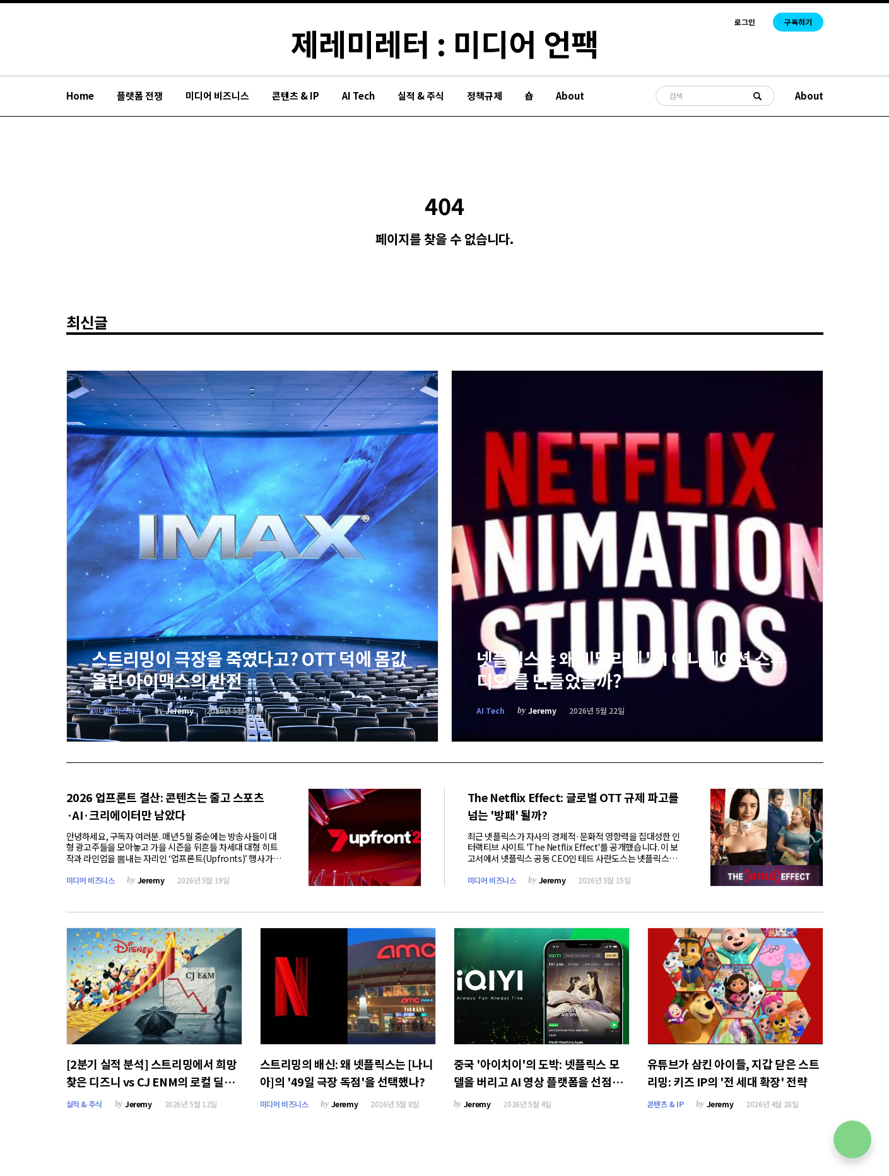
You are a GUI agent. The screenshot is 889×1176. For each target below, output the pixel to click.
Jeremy (179, 710)
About (570, 95)
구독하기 (798, 21)
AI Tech (358, 95)
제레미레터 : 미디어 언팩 (445, 43)
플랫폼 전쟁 (140, 95)
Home (80, 95)
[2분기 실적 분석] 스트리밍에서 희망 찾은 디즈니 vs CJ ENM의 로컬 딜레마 (151, 1081)
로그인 (744, 22)
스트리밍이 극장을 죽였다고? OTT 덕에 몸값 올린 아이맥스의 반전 (249, 669)
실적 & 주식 (420, 95)
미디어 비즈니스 (217, 95)
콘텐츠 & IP (295, 95)
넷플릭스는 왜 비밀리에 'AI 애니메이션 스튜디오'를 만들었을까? (631, 669)
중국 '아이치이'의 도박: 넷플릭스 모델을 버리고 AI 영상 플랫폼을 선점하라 (538, 1081)
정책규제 (484, 95)
